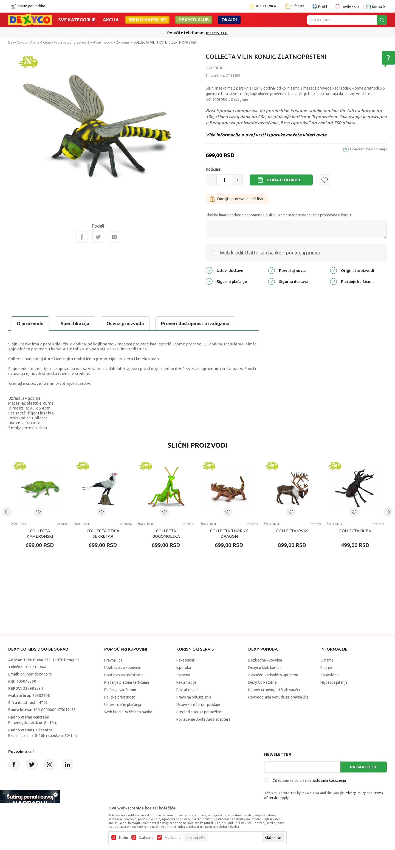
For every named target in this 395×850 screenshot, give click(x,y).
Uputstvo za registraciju (124, 675)
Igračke (78, 42)
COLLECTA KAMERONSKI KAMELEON (40, 536)
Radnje (326, 667)
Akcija (111, 19)
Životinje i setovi (100, 42)
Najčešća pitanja (333, 682)
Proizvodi (61, 42)
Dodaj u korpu (283, 180)
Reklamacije (186, 682)
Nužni (123, 837)
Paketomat (185, 660)
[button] (324, 179)
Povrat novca (187, 690)
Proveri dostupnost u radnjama (195, 323)
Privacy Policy (355, 793)
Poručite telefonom (186, 32)
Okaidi (229, 19)
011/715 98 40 (217, 33)
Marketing (172, 837)
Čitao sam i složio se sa (309, 780)
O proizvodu (30, 323)
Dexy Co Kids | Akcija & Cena (29, 42)
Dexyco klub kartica (264, 667)
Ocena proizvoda (125, 323)
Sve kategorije (77, 19)
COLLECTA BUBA (355, 530)
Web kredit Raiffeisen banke (128, 712)
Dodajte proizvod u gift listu (237, 198)
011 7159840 (36, 667)
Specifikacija (75, 323)
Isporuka (183, 667)
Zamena (183, 675)
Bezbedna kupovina (265, 660)
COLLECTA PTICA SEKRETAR (103, 533)
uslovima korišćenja (329, 780)
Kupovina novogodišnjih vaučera (275, 690)
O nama (326, 660)
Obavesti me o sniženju (368, 149)
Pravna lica (113, 660)
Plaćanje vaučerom (120, 690)
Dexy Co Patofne (262, 682)
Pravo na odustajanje (193, 697)
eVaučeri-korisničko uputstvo (273, 675)
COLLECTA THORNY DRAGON (229, 533)
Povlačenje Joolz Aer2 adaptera (203, 719)
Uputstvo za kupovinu (122, 667)
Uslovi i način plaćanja (122, 704)
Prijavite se (363, 767)
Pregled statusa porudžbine (200, 712)
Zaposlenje (330, 675)
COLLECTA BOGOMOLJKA (166, 533)
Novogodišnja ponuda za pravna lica (278, 697)
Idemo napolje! (147, 19)
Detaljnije (239, 99)
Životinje (123, 42)
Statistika (146, 837)
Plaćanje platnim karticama (126, 682)
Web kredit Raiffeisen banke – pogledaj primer (270, 252)
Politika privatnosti (120, 697)
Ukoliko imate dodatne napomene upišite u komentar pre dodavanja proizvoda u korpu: (279, 215)
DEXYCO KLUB (194, 19)
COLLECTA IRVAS (292, 530)
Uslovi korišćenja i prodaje (198, 704)
